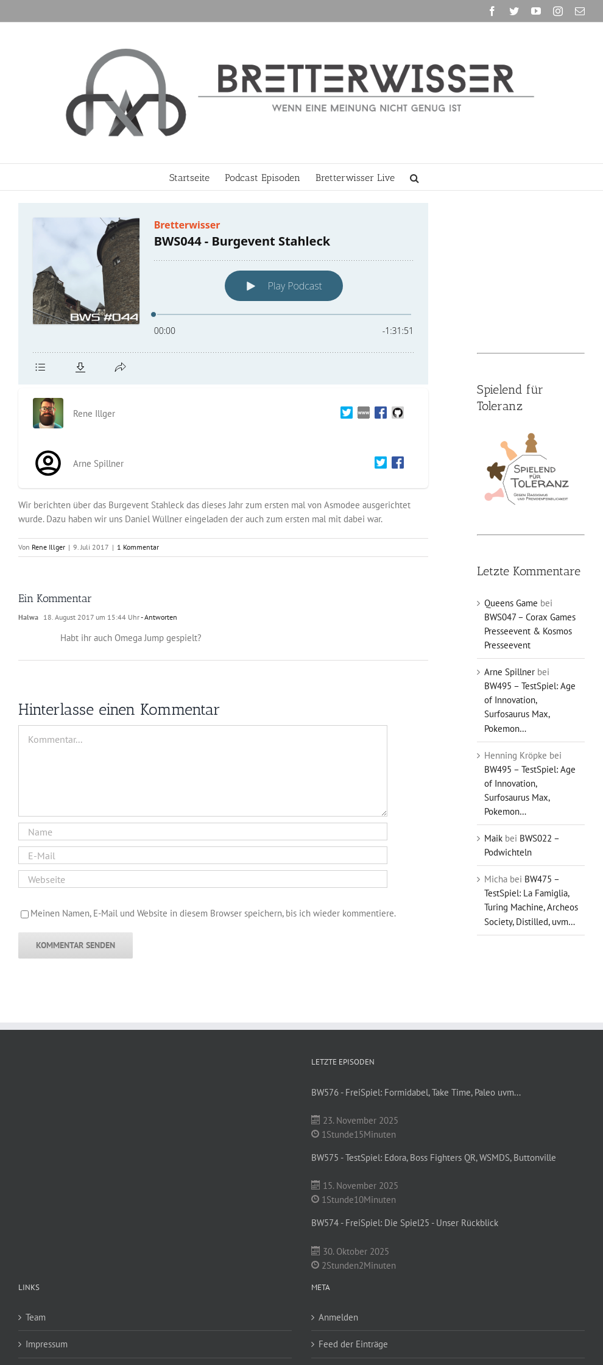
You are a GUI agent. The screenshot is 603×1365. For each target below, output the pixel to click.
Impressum (47, 1344)
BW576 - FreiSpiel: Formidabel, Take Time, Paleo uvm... (416, 1092)
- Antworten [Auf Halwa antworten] (158, 617)
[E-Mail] (202, 855)
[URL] (202, 879)
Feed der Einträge (353, 1344)
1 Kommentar (138, 546)
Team (36, 1317)
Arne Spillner (509, 672)
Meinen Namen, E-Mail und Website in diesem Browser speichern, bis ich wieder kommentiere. (213, 913)
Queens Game (511, 603)
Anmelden (338, 1317)
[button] (414, 177)
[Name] (202, 831)
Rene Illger (48, 546)
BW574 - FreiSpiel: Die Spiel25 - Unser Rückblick (404, 1222)
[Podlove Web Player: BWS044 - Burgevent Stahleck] (223, 294)
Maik (493, 838)
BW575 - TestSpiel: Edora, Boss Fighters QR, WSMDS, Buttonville (433, 1157)
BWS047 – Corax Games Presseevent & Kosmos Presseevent (530, 631)
